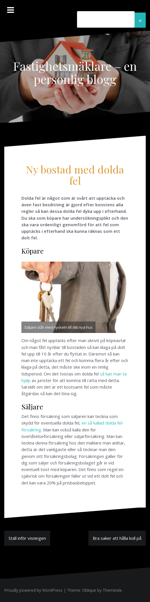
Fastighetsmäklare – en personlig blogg (75, 72)
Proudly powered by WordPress (33, 590)
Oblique (89, 590)
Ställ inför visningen (27, 538)
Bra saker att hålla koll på (117, 538)
